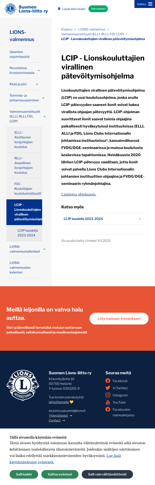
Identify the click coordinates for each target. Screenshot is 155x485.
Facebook (116, 380)
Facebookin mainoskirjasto (120, 412)
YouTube (115, 402)
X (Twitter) (116, 387)
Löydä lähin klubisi (71, 9)
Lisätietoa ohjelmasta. (78, 194)
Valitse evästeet (60, 474)
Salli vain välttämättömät (107, 474)
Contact (55, 420)
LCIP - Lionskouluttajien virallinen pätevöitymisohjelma (28, 212)
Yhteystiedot (58, 415)
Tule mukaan (98, 8)
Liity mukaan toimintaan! (119, 318)
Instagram (116, 395)
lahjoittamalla (59, 402)
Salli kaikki (24, 474)
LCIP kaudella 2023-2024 (103, 219)
